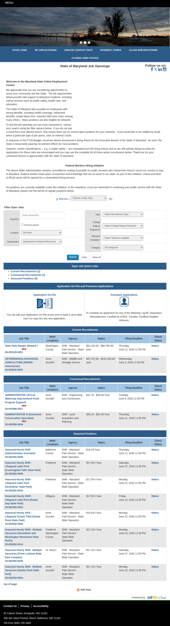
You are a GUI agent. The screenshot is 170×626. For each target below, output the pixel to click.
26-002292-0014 (14, 544)
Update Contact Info (78, 50)
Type (97, 214)
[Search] (73, 257)
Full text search (31, 225)
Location (14, 233)
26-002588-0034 (14, 424)
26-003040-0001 (14, 369)
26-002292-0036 (14, 524)
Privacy (25, 606)
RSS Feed (86, 590)
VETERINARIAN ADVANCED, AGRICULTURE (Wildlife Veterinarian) (21, 363)
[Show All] (96, 257)
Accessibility (41, 606)
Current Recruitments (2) (25, 271)
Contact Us (10, 606)
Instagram (158, 606)
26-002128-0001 (14, 352)
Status (155, 345)
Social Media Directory (163, 606)
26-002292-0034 (14, 578)
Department (13, 242)
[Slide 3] (89, 43)
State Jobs (20, 50)
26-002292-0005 (14, 473)
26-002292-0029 (14, 561)
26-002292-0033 (14, 507)
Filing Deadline (134, 338)
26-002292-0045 (14, 457)
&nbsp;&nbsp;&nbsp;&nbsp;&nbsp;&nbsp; (119, 102)
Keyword (14, 219)
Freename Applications (124, 295)
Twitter (153, 606)
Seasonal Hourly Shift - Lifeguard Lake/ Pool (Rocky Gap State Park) (21, 500)
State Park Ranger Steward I (21, 345)
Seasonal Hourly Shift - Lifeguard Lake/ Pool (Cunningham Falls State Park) (23, 466)
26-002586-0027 (14, 409)
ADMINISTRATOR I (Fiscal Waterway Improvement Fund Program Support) (22, 399)
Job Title (24, 338)
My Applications (46, 50)
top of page (10, 584)
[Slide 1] (81, 43)
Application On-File (44, 295)
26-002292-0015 (14, 490)
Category (95, 247)
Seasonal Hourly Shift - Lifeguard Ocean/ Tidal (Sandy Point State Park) (22, 516)
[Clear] (84, 257)
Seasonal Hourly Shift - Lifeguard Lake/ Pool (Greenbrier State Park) (18, 483)
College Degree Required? (95, 226)
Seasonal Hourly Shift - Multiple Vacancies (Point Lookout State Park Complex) (23, 554)
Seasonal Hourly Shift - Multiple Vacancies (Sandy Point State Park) (23, 570)
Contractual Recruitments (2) (28, 274)
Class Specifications (143, 50)
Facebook (148, 606)
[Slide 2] (85, 43)
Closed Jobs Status (85, 58)
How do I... (64, 199)
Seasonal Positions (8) (24, 278)
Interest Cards (110, 50)
